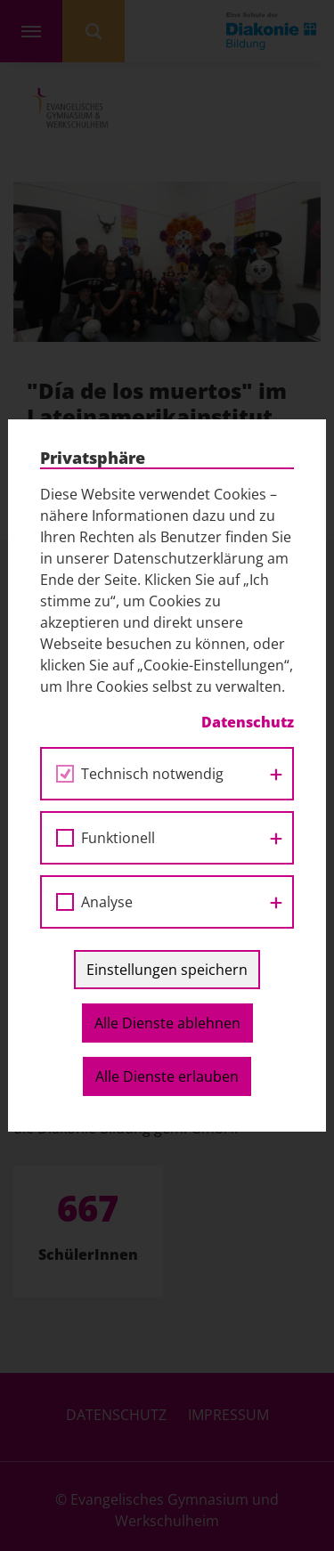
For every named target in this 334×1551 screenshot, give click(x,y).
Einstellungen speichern (167, 969)
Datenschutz (247, 722)
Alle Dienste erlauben (167, 1076)
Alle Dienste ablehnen (167, 1023)
